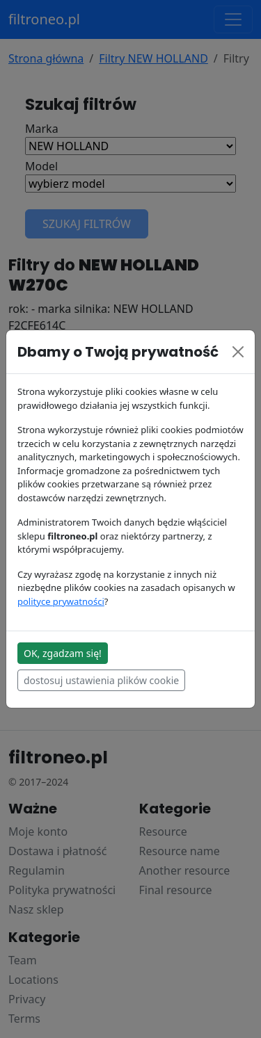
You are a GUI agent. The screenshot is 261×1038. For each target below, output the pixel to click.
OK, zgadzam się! (63, 653)
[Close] (238, 352)
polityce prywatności (60, 601)
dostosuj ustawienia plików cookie (101, 680)
